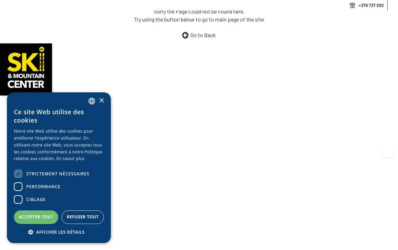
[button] (59, 232)
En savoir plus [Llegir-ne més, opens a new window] (70, 158)
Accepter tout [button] (36, 217)
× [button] (101, 100)
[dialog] (59, 167)
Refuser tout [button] (83, 217)
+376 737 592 (371, 5)
